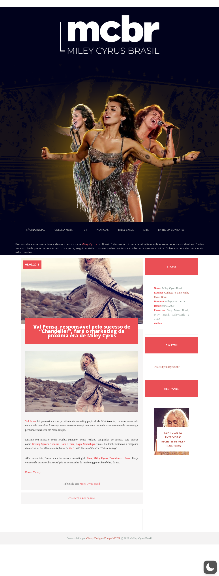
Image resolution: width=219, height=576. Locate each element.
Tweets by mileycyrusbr (166, 366)
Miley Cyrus (89, 244)
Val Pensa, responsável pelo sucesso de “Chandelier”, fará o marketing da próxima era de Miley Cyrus (81, 331)
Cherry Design (94, 538)
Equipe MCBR (112, 538)
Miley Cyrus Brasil (90, 483)
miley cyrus (126, 230)
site (146, 230)
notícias (103, 230)
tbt (84, 230)
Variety (37, 472)
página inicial (35, 230)
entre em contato (171, 230)
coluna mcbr (63, 230)
